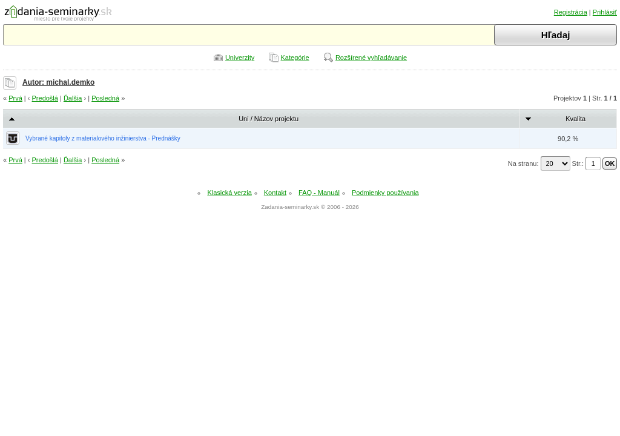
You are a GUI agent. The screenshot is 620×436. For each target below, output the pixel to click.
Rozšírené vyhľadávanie (371, 57)
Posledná (105, 98)
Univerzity (239, 57)
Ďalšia (73, 98)
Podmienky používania (385, 192)
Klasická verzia (229, 192)
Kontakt (275, 192)
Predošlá (45, 98)
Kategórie (295, 57)
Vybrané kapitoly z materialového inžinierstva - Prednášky (102, 138)
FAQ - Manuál (319, 192)
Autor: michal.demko (58, 82)
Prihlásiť (605, 12)
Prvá (15, 98)
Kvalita (575, 118)
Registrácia (570, 12)
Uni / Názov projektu (268, 118)
